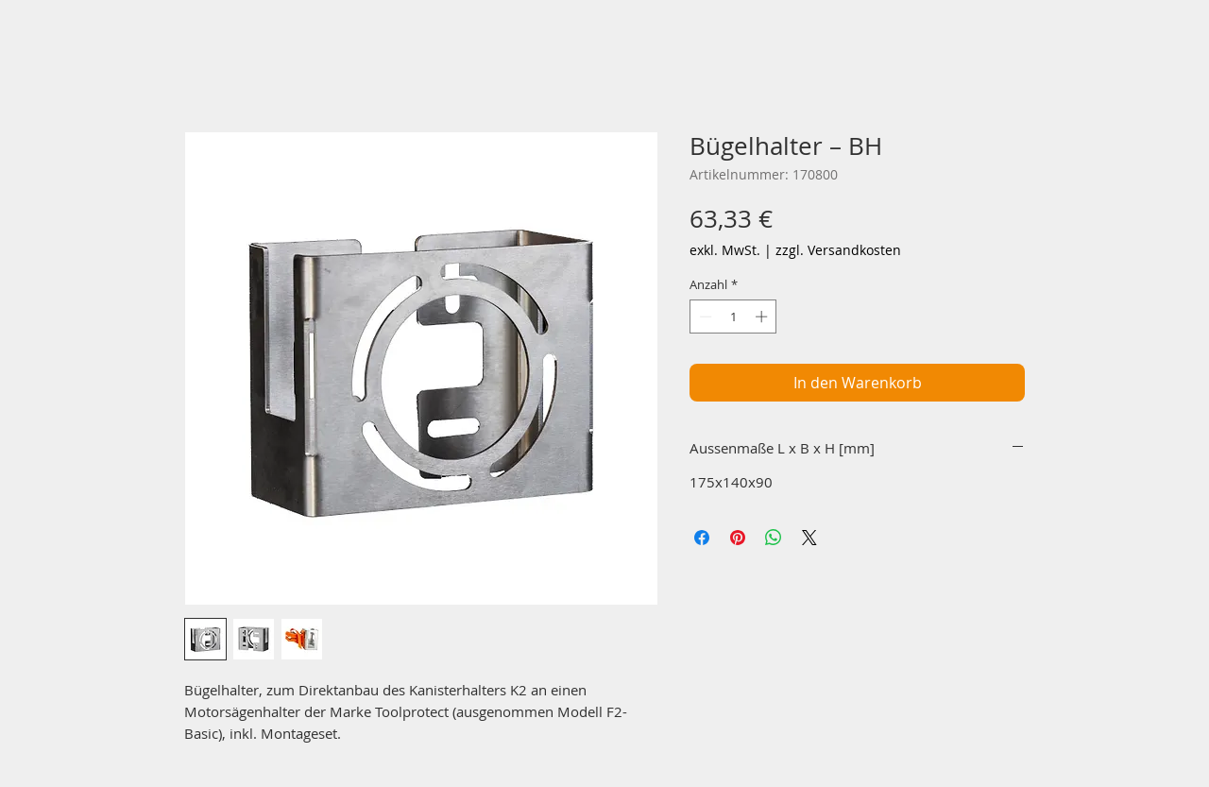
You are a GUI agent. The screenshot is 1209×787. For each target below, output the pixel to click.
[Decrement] (703, 316)
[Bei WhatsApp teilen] (773, 537)
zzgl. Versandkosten (838, 250)
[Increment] (763, 316)
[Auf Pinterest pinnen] (737, 537)
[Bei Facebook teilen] (701, 537)
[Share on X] (809, 537)
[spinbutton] (733, 316)
